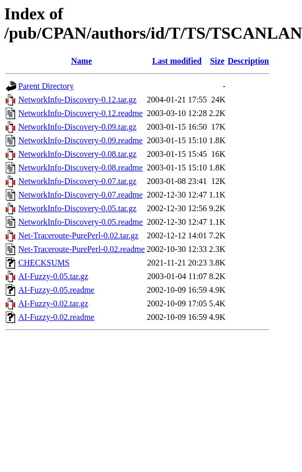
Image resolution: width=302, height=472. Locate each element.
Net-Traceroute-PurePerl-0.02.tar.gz (78, 235)
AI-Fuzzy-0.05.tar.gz (53, 276)
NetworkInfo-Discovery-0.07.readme (80, 194)
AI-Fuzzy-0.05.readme (56, 289)
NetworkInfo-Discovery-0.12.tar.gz (77, 99)
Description (248, 60)
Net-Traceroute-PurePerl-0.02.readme (81, 249)
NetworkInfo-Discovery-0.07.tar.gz (77, 181)
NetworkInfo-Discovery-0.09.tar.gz (77, 126)
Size (217, 60)
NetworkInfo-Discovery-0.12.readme (80, 113)
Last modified (177, 60)
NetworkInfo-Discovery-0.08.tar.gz (77, 153)
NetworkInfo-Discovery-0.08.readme (80, 167)
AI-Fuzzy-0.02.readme (56, 317)
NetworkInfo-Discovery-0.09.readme (80, 140)
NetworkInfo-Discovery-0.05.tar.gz (77, 208)
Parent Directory (46, 86)
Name (81, 60)
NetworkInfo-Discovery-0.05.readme (80, 221)
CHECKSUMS (43, 262)
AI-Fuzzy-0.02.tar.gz (53, 303)
